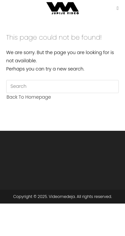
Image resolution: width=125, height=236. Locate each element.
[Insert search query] (62, 86)
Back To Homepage (29, 97)
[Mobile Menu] (118, 8)
